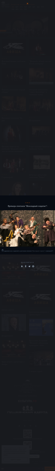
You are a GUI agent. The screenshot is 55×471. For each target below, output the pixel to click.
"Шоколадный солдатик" (38, 251)
